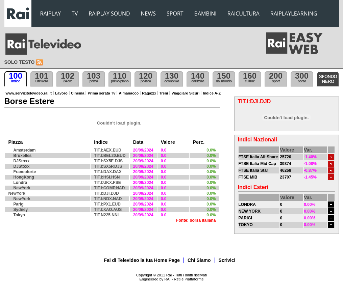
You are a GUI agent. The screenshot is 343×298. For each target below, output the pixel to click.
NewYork (22, 188)
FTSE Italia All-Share (258, 157)
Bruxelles (23, 155)
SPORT (175, 13)
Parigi (19, 204)
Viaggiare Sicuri (185, 93)
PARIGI (245, 218)
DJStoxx (22, 161)
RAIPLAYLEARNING (293, 13)
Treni (163, 93)
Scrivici (227, 260)
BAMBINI (205, 13)
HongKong (24, 177)
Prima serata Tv (101, 93)
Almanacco (129, 93)
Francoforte (25, 171)
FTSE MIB (248, 177)
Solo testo (19, 62)
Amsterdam (25, 150)
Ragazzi (149, 93)
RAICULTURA (243, 13)
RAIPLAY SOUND (109, 13)
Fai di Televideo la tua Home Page (142, 260)
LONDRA (247, 204)
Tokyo (19, 215)
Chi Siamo (199, 260)
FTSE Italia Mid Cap (257, 163)
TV (75, 13)
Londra (20, 182)
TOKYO (246, 224)
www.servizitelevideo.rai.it (29, 93)
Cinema (77, 93)
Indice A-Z (212, 93)
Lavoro (61, 93)
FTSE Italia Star (253, 170)
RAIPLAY (50, 13)
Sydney (21, 209)
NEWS (148, 13)
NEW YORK (250, 211)
